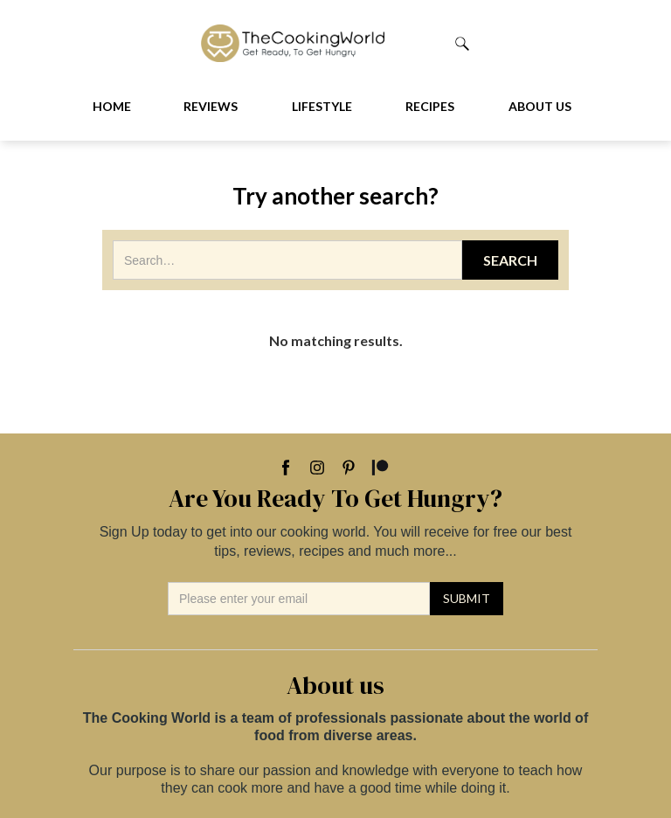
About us (539, 106)
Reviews (210, 106)
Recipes (429, 106)
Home (112, 106)
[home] (327, 43)
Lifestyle (322, 106)
